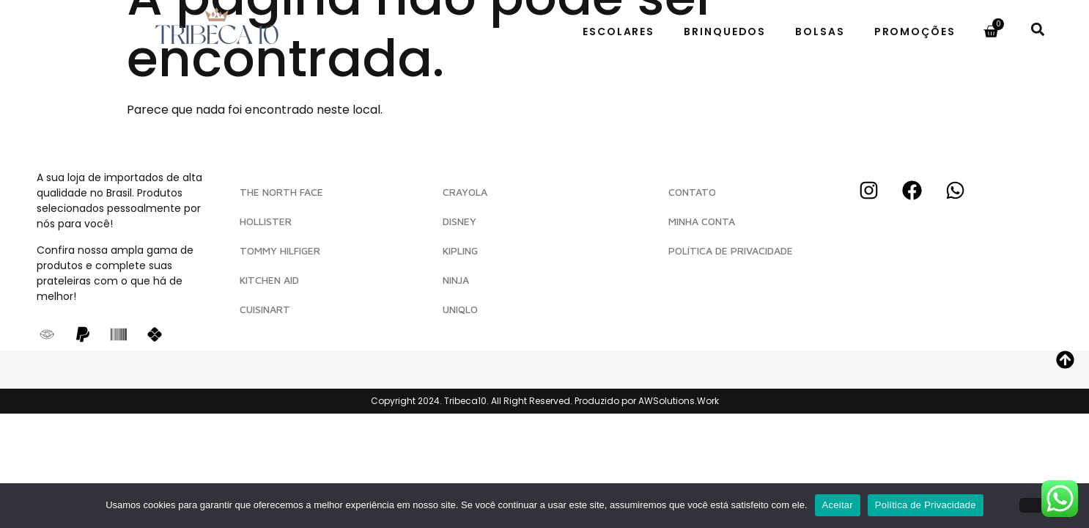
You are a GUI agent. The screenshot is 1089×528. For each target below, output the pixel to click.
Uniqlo (460, 309)
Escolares (618, 31)
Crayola (465, 192)
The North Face (281, 192)
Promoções (915, 31)
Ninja (456, 280)
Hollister (266, 221)
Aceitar (837, 504)
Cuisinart (265, 309)
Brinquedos (725, 31)
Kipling (460, 250)
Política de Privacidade (925, 504)
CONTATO (692, 192)
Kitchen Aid (269, 280)
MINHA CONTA (701, 221)
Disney (459, 221)
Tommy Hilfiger (280, 250)
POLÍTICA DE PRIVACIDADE (730, 250)
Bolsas (819, 31)
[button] (1037, 29)
